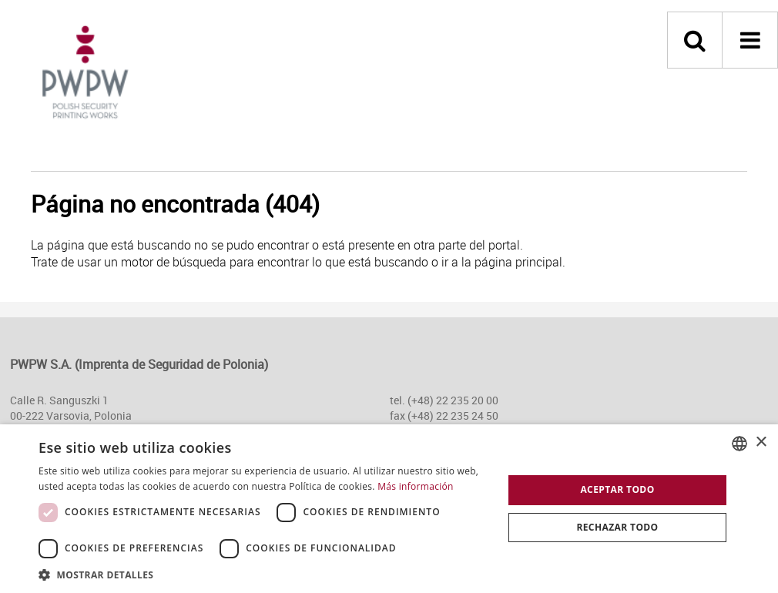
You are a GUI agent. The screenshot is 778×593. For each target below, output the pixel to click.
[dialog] (389, 508)
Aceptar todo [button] (617, 489)
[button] (264, 574)
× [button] (760, 442)
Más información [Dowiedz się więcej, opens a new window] (415, 486)
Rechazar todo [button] (617, 527)
